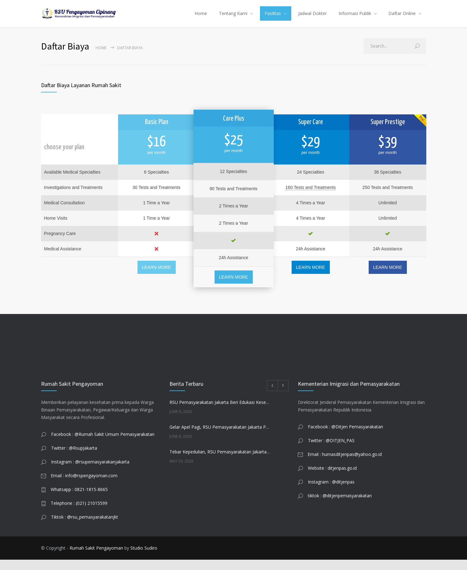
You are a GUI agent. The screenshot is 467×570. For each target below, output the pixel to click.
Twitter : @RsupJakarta (74, 458)
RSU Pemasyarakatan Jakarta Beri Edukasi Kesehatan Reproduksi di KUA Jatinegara (220, 413)
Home (201, 19)
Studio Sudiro (143, 558)
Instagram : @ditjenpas (331, 492)
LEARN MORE (156, 277)
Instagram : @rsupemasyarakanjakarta (90, 472)
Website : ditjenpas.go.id (332, 478)
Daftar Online (402, 19)
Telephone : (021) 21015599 (79, 513)
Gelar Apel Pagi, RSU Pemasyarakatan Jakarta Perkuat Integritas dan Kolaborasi (220, 437)
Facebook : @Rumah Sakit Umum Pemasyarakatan (102, 444)
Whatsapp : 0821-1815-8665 (79, 500)
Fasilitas (273, 19)
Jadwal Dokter (312, 19)
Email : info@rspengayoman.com (84, 486)
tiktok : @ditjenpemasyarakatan (340, 506)
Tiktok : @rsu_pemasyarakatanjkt (84, 527)
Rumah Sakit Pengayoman (96, 558)
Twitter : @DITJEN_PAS (331, 451)
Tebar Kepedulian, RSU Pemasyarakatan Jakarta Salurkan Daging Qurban (220, 462)
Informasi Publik (355, 19)
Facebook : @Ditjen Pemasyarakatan (345, 437)
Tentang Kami (233, 19)
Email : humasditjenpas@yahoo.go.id (345, 465)
